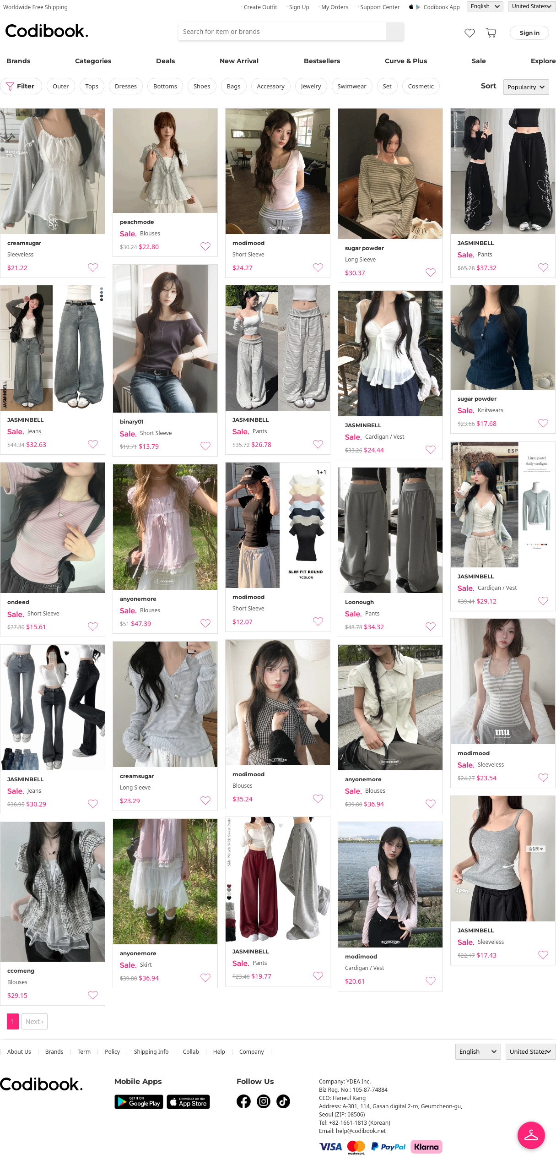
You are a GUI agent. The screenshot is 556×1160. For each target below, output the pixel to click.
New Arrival (239, 61)
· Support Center (378, 7)
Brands (18, 61)
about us (19, 1052)
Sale (479, 61)
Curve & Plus (406, 61)
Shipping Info (151, 1052)
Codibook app (442, 7)
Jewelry (311, 86)
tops (92, 86)
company (251, 1052)
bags (234, 86)
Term (84, 1052)
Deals (165, 61)
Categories (93, 61)
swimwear (352, 86)
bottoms (165, 86)
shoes (202, 86)
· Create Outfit (259, 7)
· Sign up (297, 7)
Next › (34, 1021)
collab (191, 1052)
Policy (112, 1052)
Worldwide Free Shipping (35, 7)
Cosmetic (421, 86)
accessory (271, 86)
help (219, 1052)
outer (61, 86)
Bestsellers (322, 61)
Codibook (46, 30)
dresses (126, 86)
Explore (543, 61)
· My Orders (333, 7)
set (387, 86)
